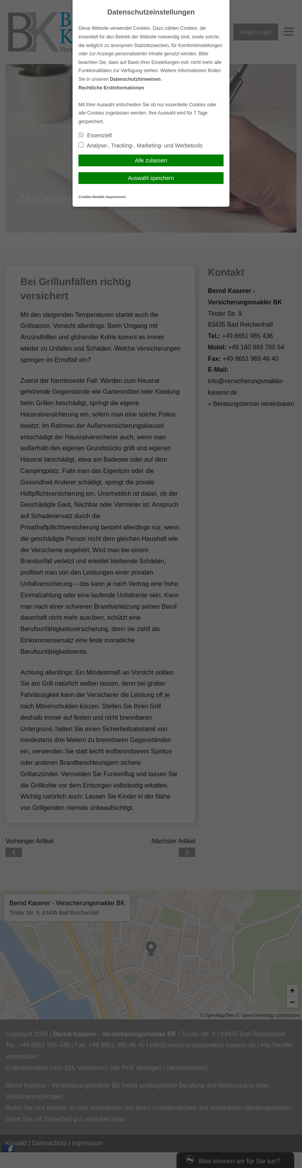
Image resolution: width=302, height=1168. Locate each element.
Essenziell (95, 135)
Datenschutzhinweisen (135, 79)
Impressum (116, 197)
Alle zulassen (151, 160)
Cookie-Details (91, 197)
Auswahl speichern (151, 178)
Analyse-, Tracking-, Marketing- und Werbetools (140, 145)
